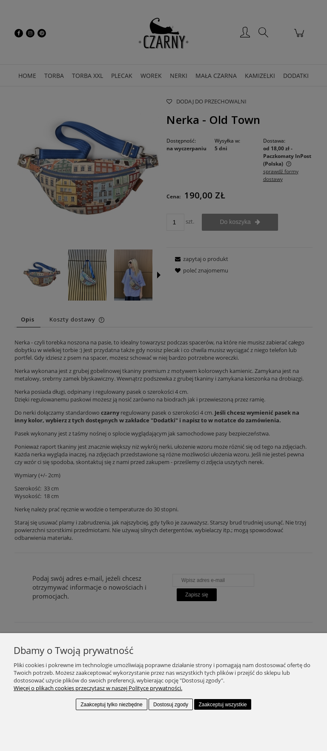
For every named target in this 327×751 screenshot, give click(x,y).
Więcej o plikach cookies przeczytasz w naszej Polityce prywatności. (98, 688)
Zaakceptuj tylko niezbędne (111, 705)
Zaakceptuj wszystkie (222, 705)
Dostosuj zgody (170, 705)
